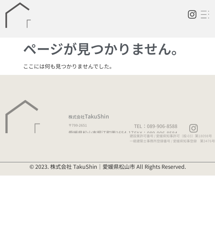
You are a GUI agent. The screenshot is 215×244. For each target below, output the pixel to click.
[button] (205, 14)
